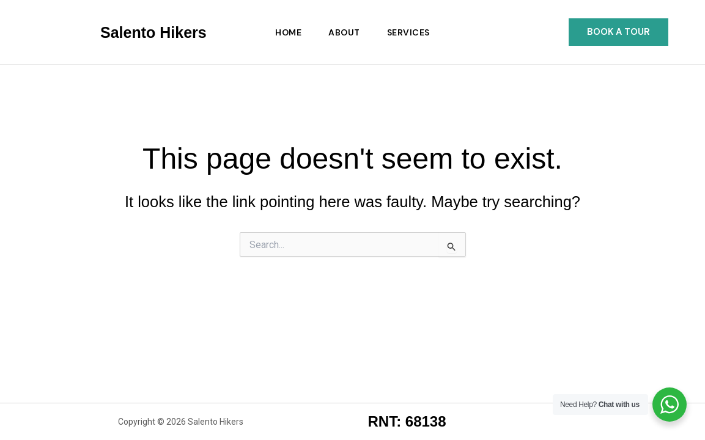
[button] (618, 32)
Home (288, 32)
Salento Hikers (153, 32)
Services (408, 32)
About (344, 32)
